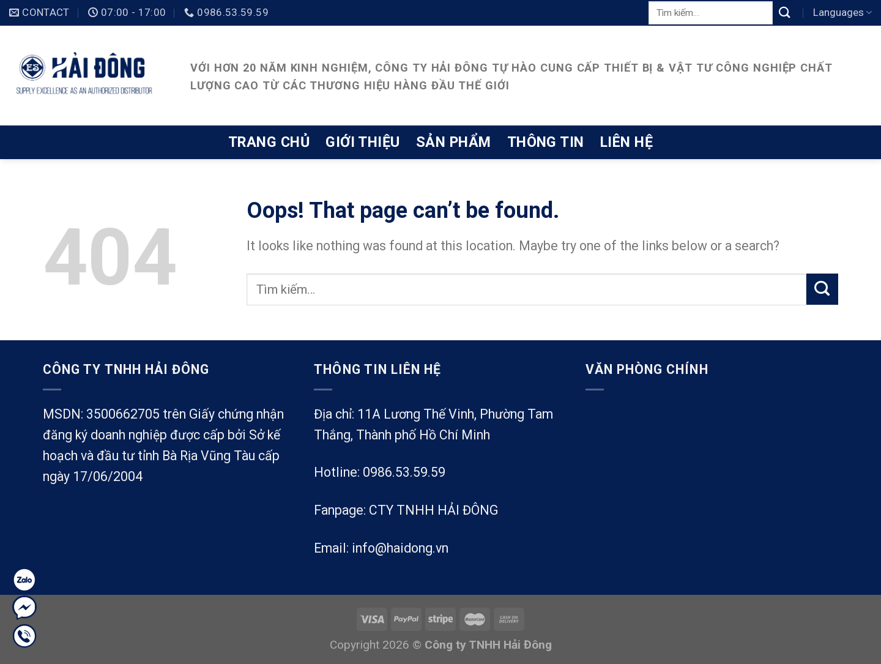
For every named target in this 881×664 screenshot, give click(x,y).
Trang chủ (269, 142)
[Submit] (785, 12)
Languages (842, 12)
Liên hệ (626, 142)
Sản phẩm (453, 142)
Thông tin (545, 142)
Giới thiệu (362, 142)
